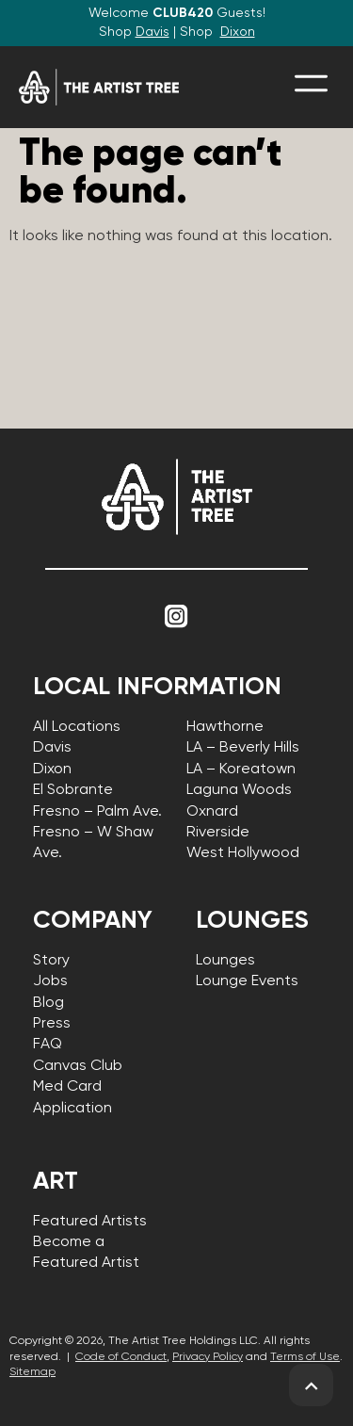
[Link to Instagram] (177, 617)
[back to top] (311, 1386)
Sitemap (32, 1372)
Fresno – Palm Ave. (97, 811)
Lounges (225, 960)
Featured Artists (90, 1221)
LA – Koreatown (241, 769)
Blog (48, 1003)
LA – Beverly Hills (242, 747)
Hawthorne (225, 727)
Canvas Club (77, 1066)
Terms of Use (305, 1357)
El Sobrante (73, 790)
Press (52, 1023)
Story (51, 960)
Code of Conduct (121, 1357)
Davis (152, 32)
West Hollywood (242, 853)
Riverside (217, 832)
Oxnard (212, 811)
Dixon (237, 32)
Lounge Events (247, 981)
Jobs (50, 981)
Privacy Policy (207, 1357)
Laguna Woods (239, 790)
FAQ (47, 1044)
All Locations (76, 727)
